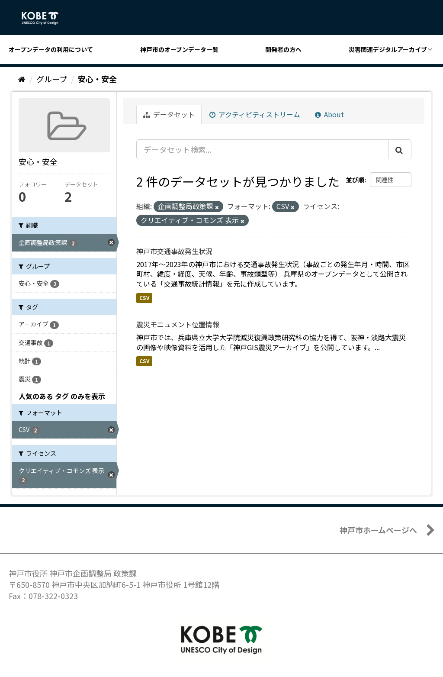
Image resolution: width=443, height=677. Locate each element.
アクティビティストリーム (254, 114)
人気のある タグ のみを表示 (62, 396)
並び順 (355, 179)
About (329, 114)
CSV (144, 297)
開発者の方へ (283, 49)
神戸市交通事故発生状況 (174, 251)
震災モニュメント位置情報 (177, 324)
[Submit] (399, 149)
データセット (169, 114)
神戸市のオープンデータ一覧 (179, 49)
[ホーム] (22, 78)
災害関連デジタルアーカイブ (388, 49)
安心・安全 (97, 78)
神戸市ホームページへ (378, 529)
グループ (51, 78)
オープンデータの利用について (51, 49)
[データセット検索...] (262, 149)
